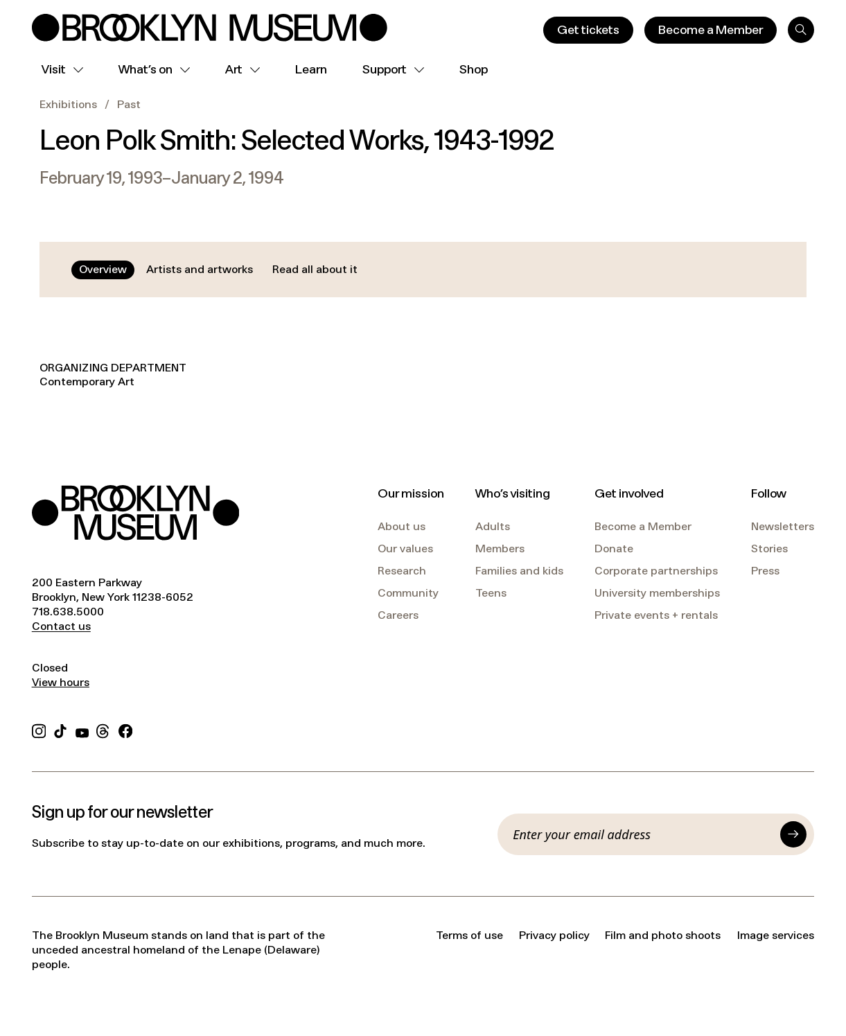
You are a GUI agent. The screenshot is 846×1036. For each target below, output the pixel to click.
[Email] (642, 834)
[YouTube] (82, 730)
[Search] (801, 30)
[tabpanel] (423, 375)
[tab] (102, 270)
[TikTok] (60, 730)
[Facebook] (125, 730)
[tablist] (218, 270)
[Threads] (103, 730)
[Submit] (793, 834)
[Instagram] (39, 730)
